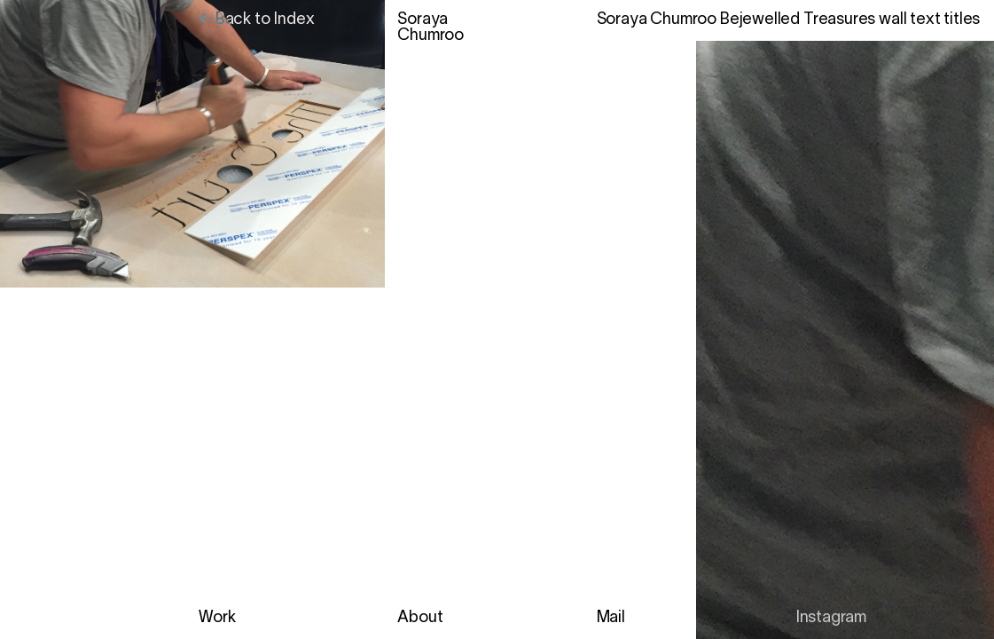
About (419, 618)
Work (217, 618)
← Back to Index (256, 20)
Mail (611, 618)
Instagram (830, 618)
